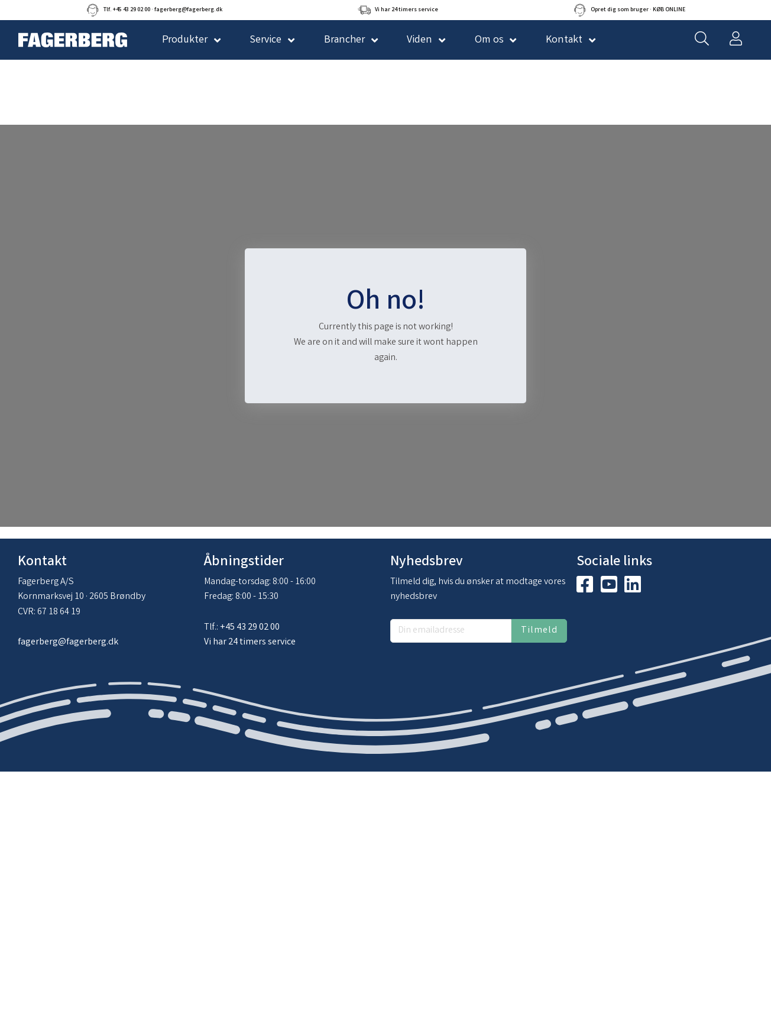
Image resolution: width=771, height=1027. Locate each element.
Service (265, 40)
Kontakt (564, 40)
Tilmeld (539, 630)
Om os (489, 40)
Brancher (344, 40)
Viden (419, 40)
